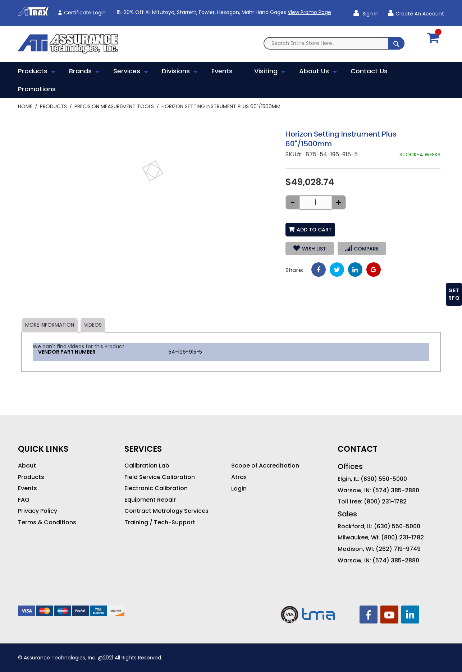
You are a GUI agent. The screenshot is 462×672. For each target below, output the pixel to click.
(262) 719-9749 (398, 549)
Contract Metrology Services (166, 511)
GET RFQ (454, 294)
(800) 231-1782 (385, 502)
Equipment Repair (150, 500)
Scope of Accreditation (265, 466)
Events (27, 488)
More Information (49, 324)
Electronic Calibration (156, 488)
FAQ (23, 500)
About (27, 466)
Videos (93, 324)
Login (239, 489)
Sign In (370, 13)
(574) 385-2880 (395, 490)
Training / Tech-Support (159, 522)
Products (53, 106)
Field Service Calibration (159, 477)
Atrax (239, 477)
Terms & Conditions (47, 522)
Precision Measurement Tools (114, 106)
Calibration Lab (146, 466)
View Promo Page (309, 12)
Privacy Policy (37, 511)
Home (25, 106)
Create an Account (419, 13)
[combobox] (334, 43)
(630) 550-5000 (384, 479)
